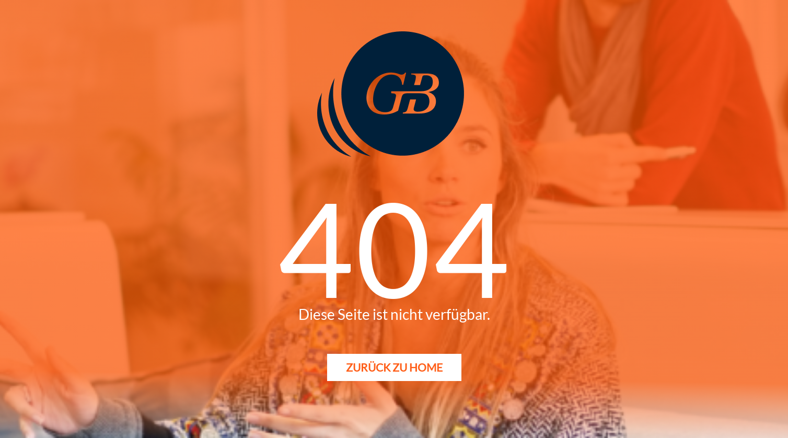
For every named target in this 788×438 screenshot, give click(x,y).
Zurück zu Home (394, 367)
